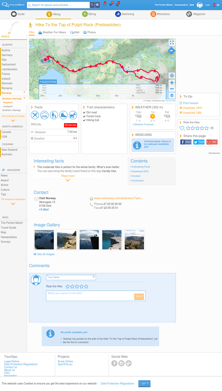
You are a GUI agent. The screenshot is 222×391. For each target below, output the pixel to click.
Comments (138, 181)
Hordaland (7, 107)
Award (4, 180)
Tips (3, 194)
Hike (31, 32)
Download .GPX (192, 108)
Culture (5, 190)
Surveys (5, 242)
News (4, 175)
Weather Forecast (144, 124)
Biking (92, 14)
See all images (46, 254)
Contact (136, 176)
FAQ (7, 373)
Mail (214, 142)
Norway (7, 93)
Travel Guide (8, 227)
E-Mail (45, 209)
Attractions (163, 14)
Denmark (7, 83)
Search (94, 5)
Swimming (127, 14)
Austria (6, 50)
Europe (7, 45)
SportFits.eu (65, 364)
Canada (6, 132)
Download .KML (192, 113)
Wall (76, 32)
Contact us (10, 367)
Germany (7, 55)
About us (9, 370)
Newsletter (10, 376)
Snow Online (65, 361)
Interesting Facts (141, 167)
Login (207, 5)
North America (12, 126)
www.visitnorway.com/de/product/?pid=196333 (119, 198)
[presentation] (75, 313)
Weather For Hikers (54, 32)
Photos (91, 32)
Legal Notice (11, 361)
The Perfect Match (12, 223)
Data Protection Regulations (117, 383)
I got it (144, 383)
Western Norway (12, 99)
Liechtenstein (9, 69)
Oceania (7, 144)
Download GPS (140, 171)
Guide (21, 14)
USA (4, 136)
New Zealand (9, 150)
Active (4, 185)
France (6, 74)
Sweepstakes (9, 237)
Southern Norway (11, 110)
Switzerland (9, 64)
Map (3, 232)
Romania (7, 88)
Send (139, 296)
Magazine (199, 14)
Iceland (6, 79)
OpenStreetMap (170, 101)
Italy (4, 59)
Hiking (56, 14)
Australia (7, 154)
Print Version (190, 103)
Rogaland (7, 103)
